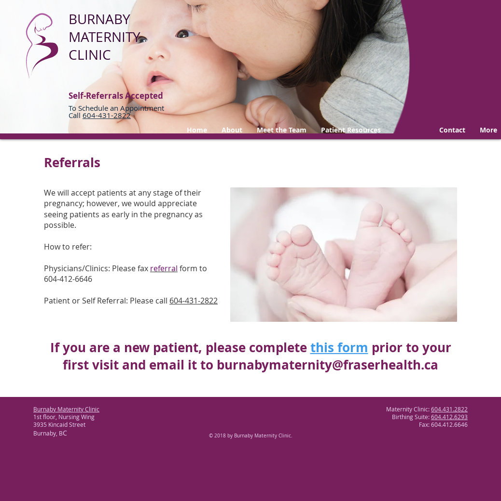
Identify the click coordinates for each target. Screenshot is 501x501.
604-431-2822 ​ (107, 115)
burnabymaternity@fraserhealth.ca (327, 364)
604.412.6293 (449, 417)
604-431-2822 (193, 300)
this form (339, 347)
